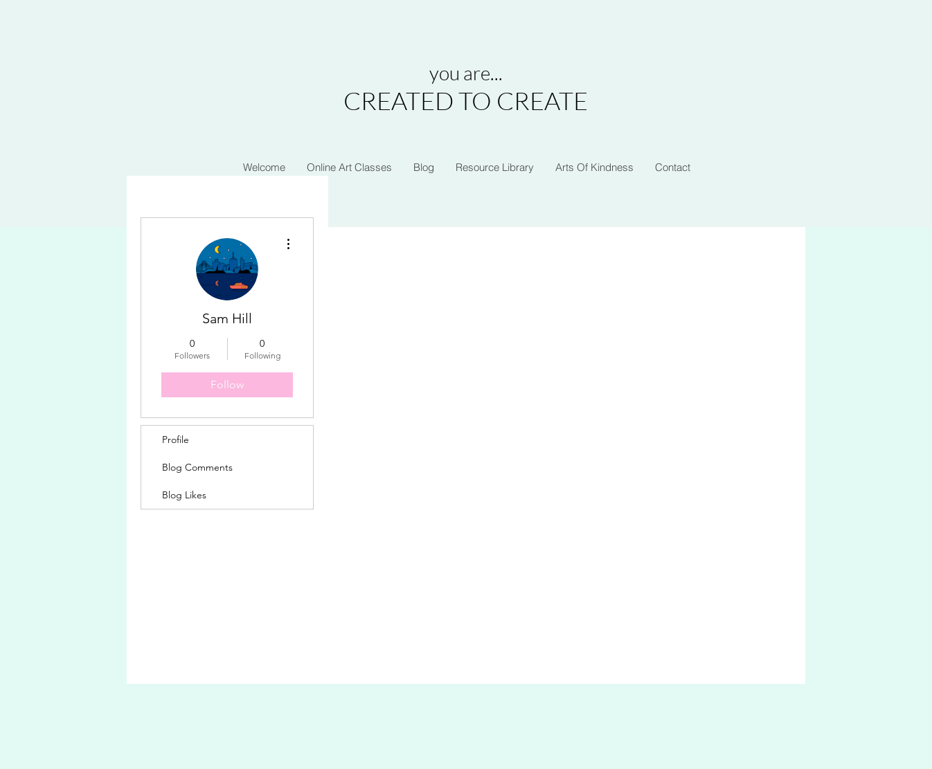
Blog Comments (197, 467)
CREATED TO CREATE (465, 100)
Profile (175, 439)
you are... (466, 72)
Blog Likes (184, 495)
